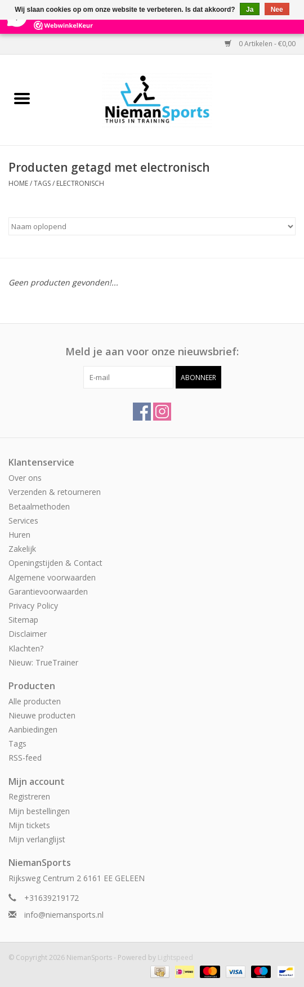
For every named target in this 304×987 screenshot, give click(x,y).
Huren (19, 534)
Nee (277, 10)
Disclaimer (27, 633)
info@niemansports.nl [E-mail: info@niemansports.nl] (64, 914)
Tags (42, 183)
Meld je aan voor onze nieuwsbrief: (152, 352)
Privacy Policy (33, 605)
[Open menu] (22, 98)
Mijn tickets (29, 825)
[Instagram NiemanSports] (162, 412)
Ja (249, 10)
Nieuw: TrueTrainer (43, 662)
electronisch (80, 183)
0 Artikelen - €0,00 (260, 43)
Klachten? (25, 648)
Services (23, 520)
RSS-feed (25, 757)
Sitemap (23, 619)
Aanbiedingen (32, 729)
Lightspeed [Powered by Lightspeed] (175, 957)
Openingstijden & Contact (55, 562)
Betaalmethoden (39, 506)
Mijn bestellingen (39, 811)
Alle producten (34, 701)
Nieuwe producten (41, 715)
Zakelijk (22, 548)
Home (18, 183)
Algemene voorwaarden (52, 577)
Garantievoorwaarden (48, 591)
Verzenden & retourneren (54, 491)
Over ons (25, 477)
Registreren (29, 796)
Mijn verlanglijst (36, 839)
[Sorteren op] (152, 226)
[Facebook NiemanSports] (142, 412)
